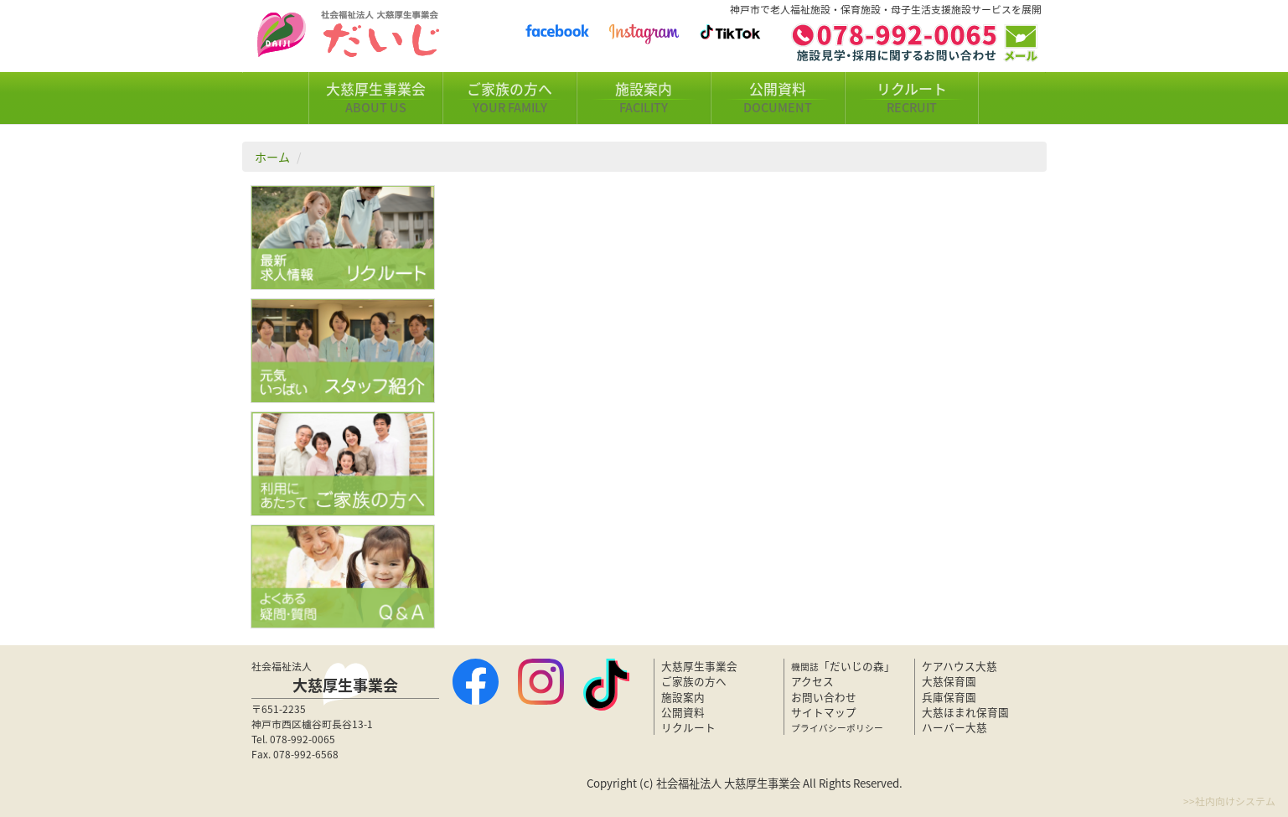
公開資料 (777, 98)
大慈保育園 (949, 681)
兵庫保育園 (949, 697)
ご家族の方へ (509, 98)
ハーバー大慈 (954, 727)
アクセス (812, 681)
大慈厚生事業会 (375, 98)
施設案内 (643, 98)
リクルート (912, 98)
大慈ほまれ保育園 (965, 712)
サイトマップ (823, 712)
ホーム (272, 156)
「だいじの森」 (843, 666)
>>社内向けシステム (1229, 801)
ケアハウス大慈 (959, 666)
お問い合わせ (823, 697)
